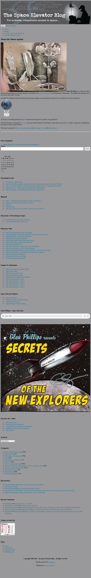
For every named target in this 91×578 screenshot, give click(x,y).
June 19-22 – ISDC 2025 (13, 182)
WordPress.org (9, 552)
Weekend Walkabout (11, 473)
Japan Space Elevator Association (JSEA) (19, 203)
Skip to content (11, 26)
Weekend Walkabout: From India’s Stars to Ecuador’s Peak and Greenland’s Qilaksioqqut (50, 507)
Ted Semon (52, 128)
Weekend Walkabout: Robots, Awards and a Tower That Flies (25, 492)
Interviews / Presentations (13, 456)
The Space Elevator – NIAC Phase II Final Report (22, 246)
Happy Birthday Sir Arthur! (11, 144)
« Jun (2, 171)
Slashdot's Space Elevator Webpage (17, 428)
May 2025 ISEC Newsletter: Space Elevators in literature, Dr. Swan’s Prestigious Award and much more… (40, 490)
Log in (7, 546)
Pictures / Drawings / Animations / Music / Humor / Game (24, 466)
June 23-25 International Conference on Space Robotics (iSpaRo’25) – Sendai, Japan (33, 184)
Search (3, 146)
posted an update (44, 93)
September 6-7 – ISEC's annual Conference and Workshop (25, 188)
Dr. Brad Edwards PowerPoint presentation (19, 240)
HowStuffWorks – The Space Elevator (18, 236)
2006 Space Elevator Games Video (17, 269)
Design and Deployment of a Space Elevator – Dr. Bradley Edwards (28, 250)
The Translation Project (12, 35)
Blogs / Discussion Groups (13, 452)
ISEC (6, 458)
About (7, 31)
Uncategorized (9, 471)
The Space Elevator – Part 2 (14, 283)
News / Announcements (23, 128)
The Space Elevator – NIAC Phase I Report (20, 248)
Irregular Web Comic (12, 301)
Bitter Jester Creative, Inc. (14, 273)
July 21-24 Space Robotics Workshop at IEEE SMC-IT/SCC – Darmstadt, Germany (33, 186)
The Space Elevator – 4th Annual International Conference (25, 252)
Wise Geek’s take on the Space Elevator (18, 242)
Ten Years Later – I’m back (23, 503)
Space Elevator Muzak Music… (16, 303)
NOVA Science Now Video (14, 279)
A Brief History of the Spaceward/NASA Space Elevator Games (26, 234)
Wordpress (51, 562)
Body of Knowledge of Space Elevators (18, 232)
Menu (3, 25)
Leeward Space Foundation (14, 424)
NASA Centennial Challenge (15, 254)
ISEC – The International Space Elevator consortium (23, 201)
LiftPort (8, 204)
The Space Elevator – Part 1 (14, 281)
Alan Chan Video (11, 271)
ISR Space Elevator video (14, 275)
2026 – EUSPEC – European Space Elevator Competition (24, 190)
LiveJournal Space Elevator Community (18, 426)
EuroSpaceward (10, 422)
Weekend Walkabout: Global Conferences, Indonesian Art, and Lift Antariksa (46, 509)
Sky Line (23, 123)
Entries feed (9, 548)
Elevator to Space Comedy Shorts (16, 299)
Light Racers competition (13, 460)
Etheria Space (10, 206)
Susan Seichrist (49, 565)
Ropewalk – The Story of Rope (15, 256)
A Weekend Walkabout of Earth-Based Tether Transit (22, 488)
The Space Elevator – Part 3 (14, 285)
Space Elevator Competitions (15, 258)
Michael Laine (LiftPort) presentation (18, 277)
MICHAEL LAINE (11, 505)
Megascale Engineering (13, 244)
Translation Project (11, 470)
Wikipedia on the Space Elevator (16, 238)
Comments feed (10, 550)
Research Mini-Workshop (31, 144)
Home (7, 29)
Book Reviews (9, 454)
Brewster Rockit (11, 298)
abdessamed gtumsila (12, 507)
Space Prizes (9, 430)
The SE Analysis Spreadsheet (14, 33)
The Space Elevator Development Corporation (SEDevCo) (25, 208)
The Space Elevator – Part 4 (14, 287)
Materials (8, 462)
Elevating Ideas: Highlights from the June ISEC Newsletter (24, 484)
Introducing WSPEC (11, 486)
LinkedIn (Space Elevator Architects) (18, 219)
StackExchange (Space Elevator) (16, 221)
